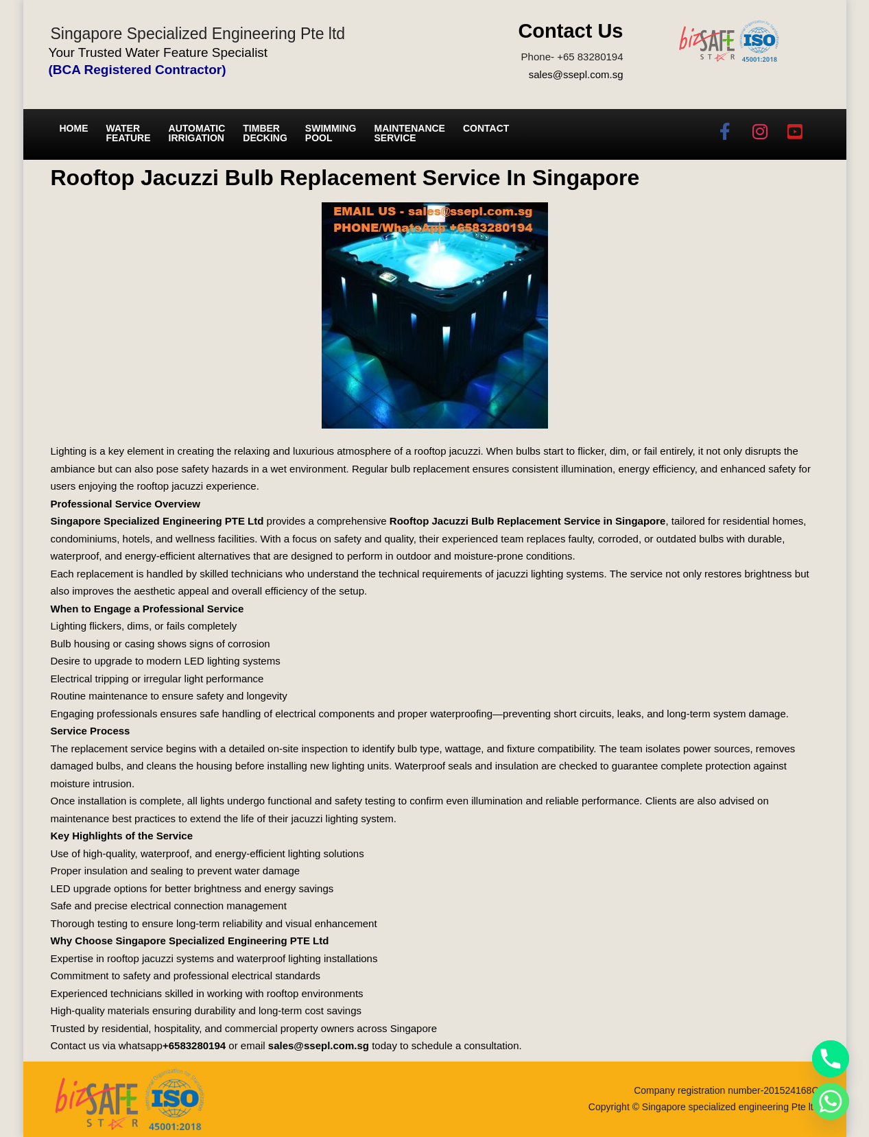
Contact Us (570, 31)
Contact (486, 128)
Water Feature (128, 133)
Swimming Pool (331, 133)
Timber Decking (265, 133)
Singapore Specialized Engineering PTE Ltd (157, 521)
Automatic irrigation (197, 133)
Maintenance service (409, 133)
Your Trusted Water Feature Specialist (158, 52)
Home (74, 128)
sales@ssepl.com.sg (576, 74)
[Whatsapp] (830, 1101)
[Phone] (830, 1058)
